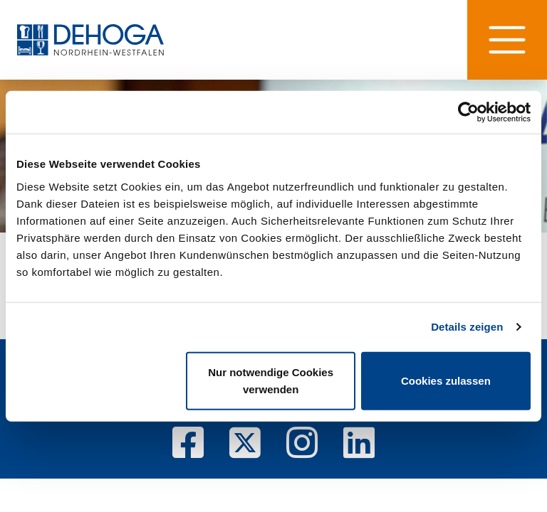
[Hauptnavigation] (507, 40)
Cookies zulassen (446, 380)
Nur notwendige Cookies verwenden (270, 380)
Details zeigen (467, 327)
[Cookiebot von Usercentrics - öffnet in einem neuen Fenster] (468, 112)
